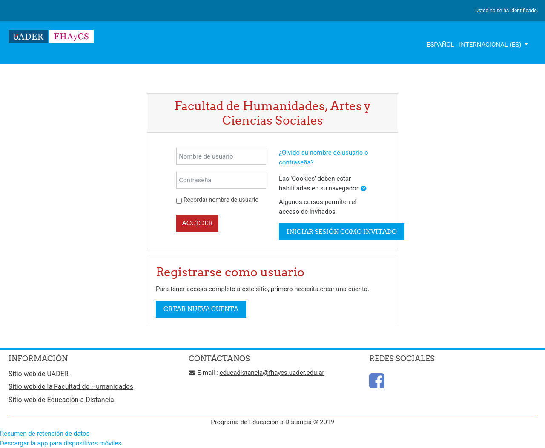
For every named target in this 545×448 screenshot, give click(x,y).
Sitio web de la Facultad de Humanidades (71, 387)
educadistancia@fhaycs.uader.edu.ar (272, 373)
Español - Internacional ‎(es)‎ (475, 44)
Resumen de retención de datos (44, 433)
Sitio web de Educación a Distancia (61, 400)
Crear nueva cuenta (201, 309)
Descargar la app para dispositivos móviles (60, 443)
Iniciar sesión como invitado (342, 231)
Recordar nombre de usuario (221, 199)
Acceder (197, 223)
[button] (363, 189)
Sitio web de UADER (39, 374)
